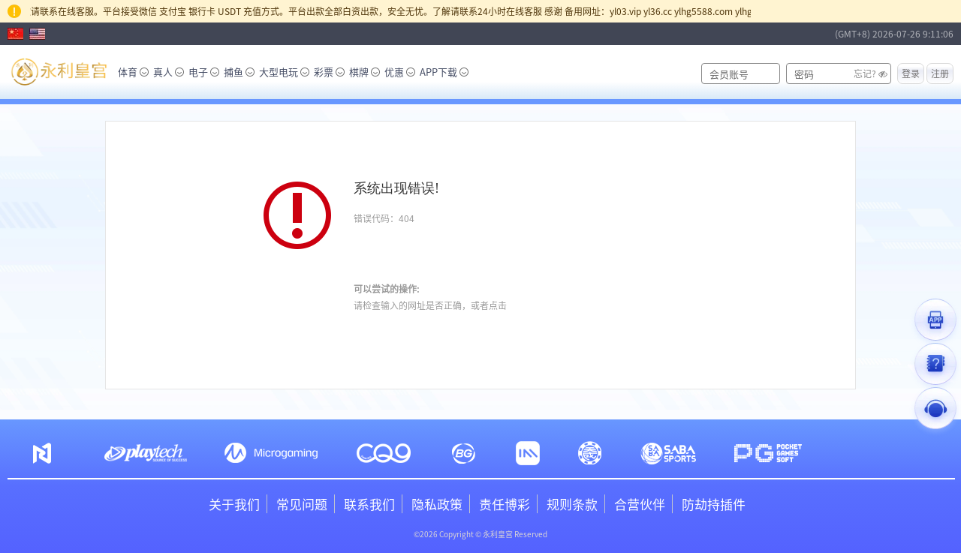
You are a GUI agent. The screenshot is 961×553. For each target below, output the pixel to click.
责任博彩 (504, 503)
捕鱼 (239, 72)
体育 (133, 72)
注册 (940, 73)
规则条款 (572, 503)
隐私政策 (436, 503)
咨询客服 (527, 305)
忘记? (865, 73)
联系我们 (369, 503)
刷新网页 (399, 253)
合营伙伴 (639, 503)
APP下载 (444, 72)
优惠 (399, 72)
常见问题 (301, 503)
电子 (203, 72)
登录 (911, 73)
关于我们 (234, 503)
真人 (168, 72)
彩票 (329, 72)
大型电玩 (284, 72)
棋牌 (364, 72)
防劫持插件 (714, 503)
